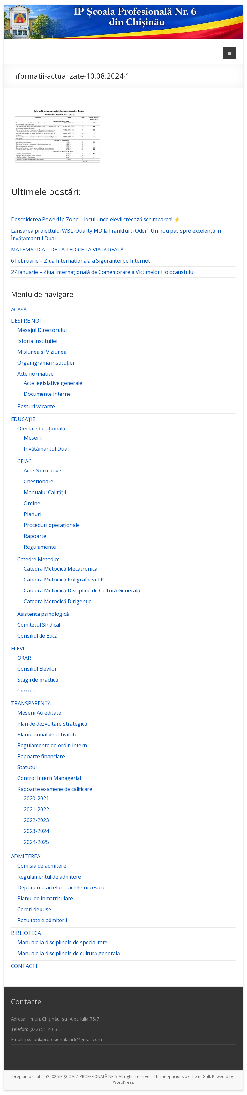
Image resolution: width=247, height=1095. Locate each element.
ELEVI (17, 648)
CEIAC (24, 461)
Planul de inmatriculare (45, 898)
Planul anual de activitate (47, 734)
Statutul (27, 767)
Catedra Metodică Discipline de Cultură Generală (82, 590)
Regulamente (40, 546)
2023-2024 (36, 831)
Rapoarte (35, 535)
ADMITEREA (25, 856)
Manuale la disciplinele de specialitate (62, 942)
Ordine (32, 503)
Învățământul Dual (46, 448)
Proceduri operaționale (52, 525)
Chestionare (38, 481)
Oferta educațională (41, 428)
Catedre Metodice (38, 559)
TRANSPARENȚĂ (31, 703)
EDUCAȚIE (23, 419)
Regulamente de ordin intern (52, 745)
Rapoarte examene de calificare (54, 789)
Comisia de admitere (41, 865)
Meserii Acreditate (39, 712)
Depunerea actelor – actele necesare (61, 887)
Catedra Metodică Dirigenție (58, 601)
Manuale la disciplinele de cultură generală (68, 953)
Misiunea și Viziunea (42, 351)
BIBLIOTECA (26, 933)
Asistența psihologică (43, 613)
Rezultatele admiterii (42, 920)
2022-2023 (36, 820)
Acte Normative (42, 470)
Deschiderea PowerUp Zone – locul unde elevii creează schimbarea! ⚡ (95, 219)
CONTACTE (25, 966)
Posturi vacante (36, 406)
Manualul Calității (45, 492)
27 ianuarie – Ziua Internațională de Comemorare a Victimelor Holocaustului (103, 272)
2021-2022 (36, 809)
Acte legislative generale (53, 382)
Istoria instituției (37, 340)
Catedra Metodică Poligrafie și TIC (64, 579)
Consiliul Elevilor (37, 668)
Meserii (33, 437)
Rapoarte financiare (41, 756)
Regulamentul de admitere (49, 876)
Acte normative (35, 373)
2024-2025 (36, 841)
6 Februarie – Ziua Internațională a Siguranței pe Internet (80, 260)
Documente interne (47, 393)
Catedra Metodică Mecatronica (60, 568)
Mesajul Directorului (42, 330)
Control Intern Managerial (49, 778)
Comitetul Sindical (38, 624)
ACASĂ (19, 309)
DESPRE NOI (26, 320)
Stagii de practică (37, 679)
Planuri (32, 514)
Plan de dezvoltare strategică (52, 723)
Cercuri (26, 690)
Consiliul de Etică (37, 635)
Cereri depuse (34, 909)
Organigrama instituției (45, 362)
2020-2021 (36, 798)
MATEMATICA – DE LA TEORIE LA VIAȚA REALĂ (67, 249)
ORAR (24, 657)
